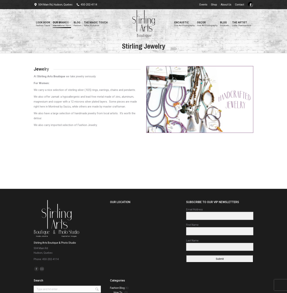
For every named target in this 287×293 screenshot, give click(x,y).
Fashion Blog (117, 287)
